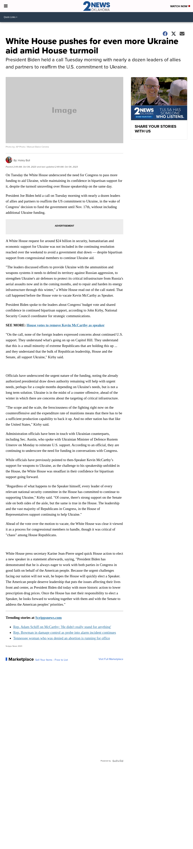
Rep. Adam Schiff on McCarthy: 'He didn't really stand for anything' (62, 627)
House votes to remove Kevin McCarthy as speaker (66, 325)
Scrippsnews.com (48, 618)
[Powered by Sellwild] (117, 761)
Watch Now (180, 6)
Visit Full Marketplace (111, 659)
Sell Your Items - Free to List (51, 660)
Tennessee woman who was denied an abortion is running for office (61, 638)
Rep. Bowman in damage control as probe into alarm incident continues (64, 632)
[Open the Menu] (6, 6)
